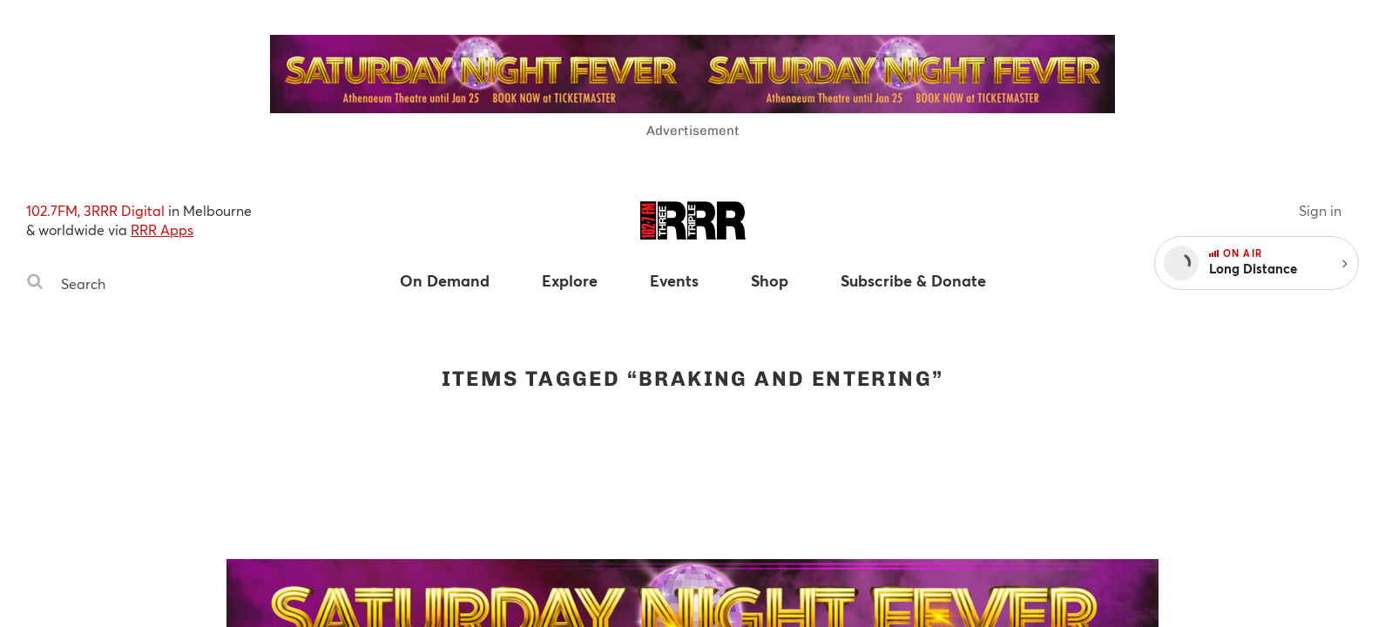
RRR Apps (162, 229)
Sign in (1320, 210)
